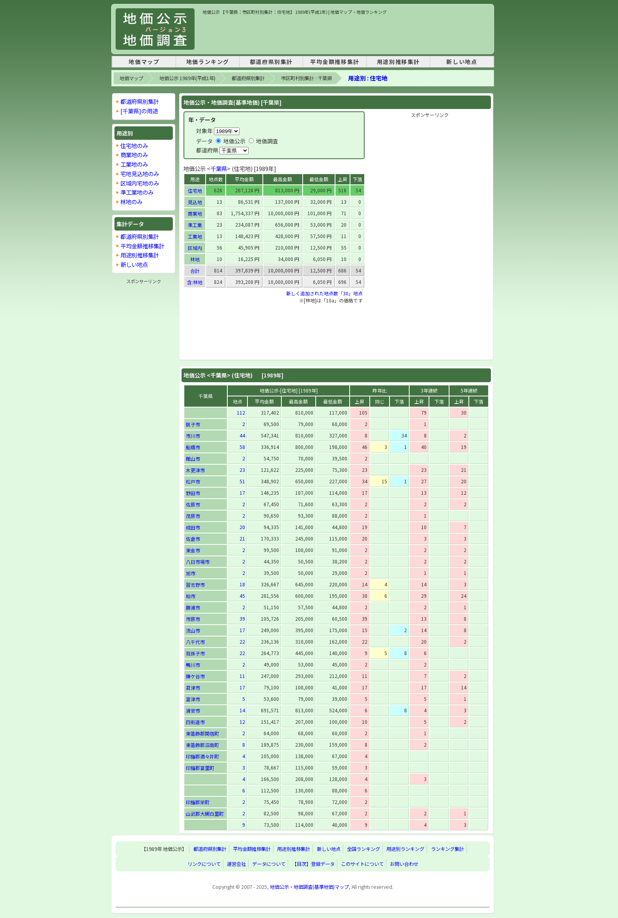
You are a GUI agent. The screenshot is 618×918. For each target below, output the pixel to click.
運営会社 (236, 863)
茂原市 (193, 516)
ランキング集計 (447, 848)
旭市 (190, 573)
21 (242, 538)
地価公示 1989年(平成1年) (187, 78)
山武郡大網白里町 (205, 813)
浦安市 (193, 710)
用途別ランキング (405, 848)
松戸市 (193, 481)
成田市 (193, 527)
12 (242, 721)
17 (242, 492)
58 (242, 446)
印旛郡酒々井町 (202, 756)
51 (242, 481)
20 (242, 527)
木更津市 (195, 470)
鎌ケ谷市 (195, 676)
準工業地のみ (137, 192)
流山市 (193, 630)
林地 (195, 259)
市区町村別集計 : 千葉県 (306, 78)
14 (242, 710)
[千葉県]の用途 (139, 111)
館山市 (193, 458)
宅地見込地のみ (139, 173)
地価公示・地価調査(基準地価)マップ (309, 886)
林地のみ (131, 201)
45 (242, 595)
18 (242, 584)
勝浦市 (193, 607)
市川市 (193, 435)
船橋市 (193, 447)
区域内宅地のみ (139, 183)
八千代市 (195, 641)
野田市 (193, 493)
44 (242, 435)
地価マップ (144, 62)
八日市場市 (198, 561)
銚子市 (193, 424)
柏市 (190, 596)
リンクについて (204, 863)
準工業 (195, 225)
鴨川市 (193, 664)
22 (242, 641)
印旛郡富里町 (200, 767)
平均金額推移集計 (335, 62)
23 (242, 469)
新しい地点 (461, 62)
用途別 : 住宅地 (368, 78)
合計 (195, 270)
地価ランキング (207, 62)
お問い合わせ (404, 863)
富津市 (193, 699)
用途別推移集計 (398, 62)
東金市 (193, 550)
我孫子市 (195, 653)
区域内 (195, 247)
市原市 (193, 619)
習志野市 (195, 584)
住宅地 (195, 190)
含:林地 (194, 282)
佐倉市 (193, 538)
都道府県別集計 (271, 62)
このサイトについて (362, 863)
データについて (268, 863)
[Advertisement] (346, 33)
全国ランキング (363, 848)
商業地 (195, 213)
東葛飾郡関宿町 (202, 733)
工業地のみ (134, 164)
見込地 (195, 202)
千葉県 (218, 168)
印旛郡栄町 (198, 802)
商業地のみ (134, 154)
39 (242, 618)
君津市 (193, 687)
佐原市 (193, 504)
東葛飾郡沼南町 (202, 745)
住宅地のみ (134, 145)
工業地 (195, 236)
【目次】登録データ (313, 863)
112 (241, 412)
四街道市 (195, 722)
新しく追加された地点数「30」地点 (324, 293)
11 (242, 675)
